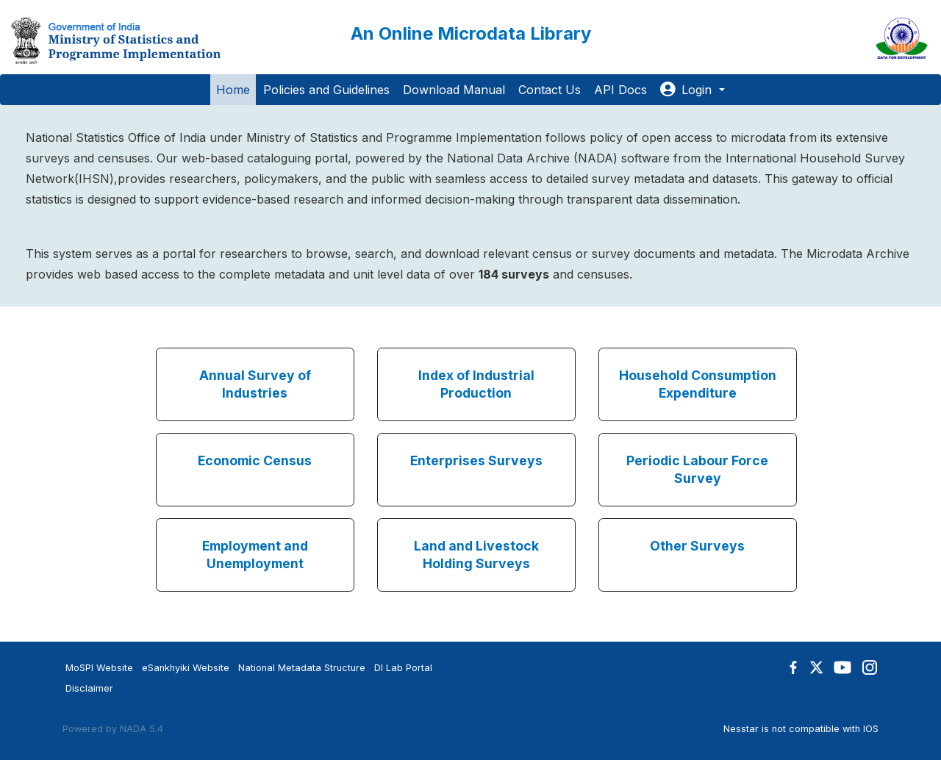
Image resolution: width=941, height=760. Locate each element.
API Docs (620, 89)
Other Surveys (697, 545)
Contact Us (549, 89)
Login (687, 89)
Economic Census (255, 460)
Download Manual (454, 89)
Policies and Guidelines (326, 89)
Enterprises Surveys (476, 460)
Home (233, 89)
